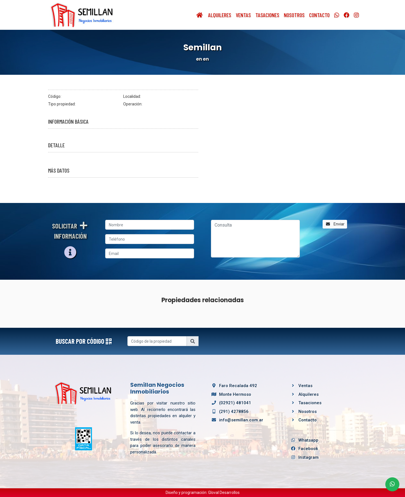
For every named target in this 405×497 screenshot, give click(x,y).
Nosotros (294, 15)
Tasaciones (267, 15)
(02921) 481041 (230, 402)
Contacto (319, 15)
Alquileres (219, 15)
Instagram (304, 457)
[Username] (157, 341)
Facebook (303, 448)
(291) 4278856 (229, 411)
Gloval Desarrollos (224, 492)
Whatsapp (303, 440)
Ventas (243, 15)
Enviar (335, 224)
